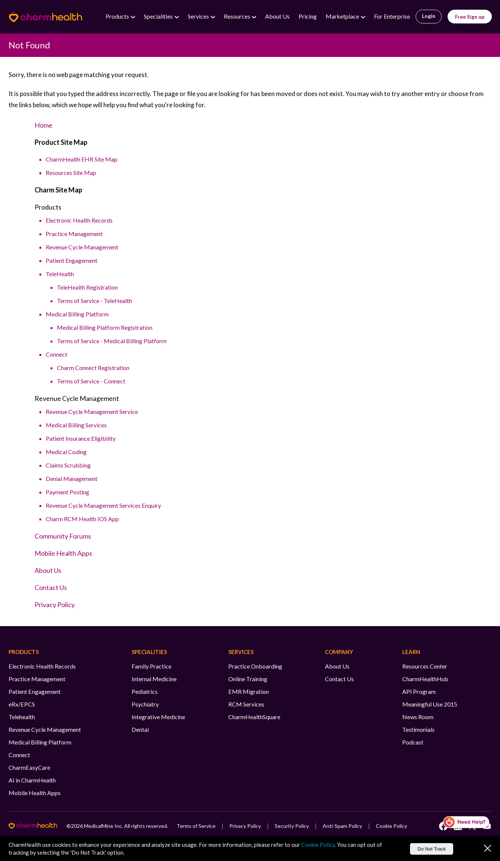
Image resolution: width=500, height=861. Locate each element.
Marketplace (343, 16)
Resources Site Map (71, 172)
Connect (56, 354)
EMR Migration (248, 691)
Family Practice (151, 666)
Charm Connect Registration (93, 367)
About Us (277, 16)
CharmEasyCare (29, 767)
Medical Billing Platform (77, 314)
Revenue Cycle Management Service (92, 411)
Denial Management (71, 478)
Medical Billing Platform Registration (104, 327)
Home (43, 125)
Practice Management (74, 233)
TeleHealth (60, 273)
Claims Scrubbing (68, 465)
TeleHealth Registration (87, 287)
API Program (419, 691)
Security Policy (292, 826)
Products (118, 16)
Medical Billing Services (76, 424)
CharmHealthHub (425, 678)
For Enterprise (392, 16)
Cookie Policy (391, 826)
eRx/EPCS (22, 704)
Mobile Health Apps (63, 553)
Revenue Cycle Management (82, 247)
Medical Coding (66, 451)
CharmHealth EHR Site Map (81, 159)
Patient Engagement (71, 260)
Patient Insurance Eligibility (81, 438)
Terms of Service (196, 826)
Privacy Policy (55, 604)
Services (199, 16)
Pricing (308, 16)
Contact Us (51, 587)
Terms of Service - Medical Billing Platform (112, 340)
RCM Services (246, 704)
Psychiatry (145, 704)
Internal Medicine (154, 678)
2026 (77, 826)
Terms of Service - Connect (91, 381)
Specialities (159, 16)
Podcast (412, 742)
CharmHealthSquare (254, 716)
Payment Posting (67, 491)
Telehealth (22, 716)
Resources (237, 16)
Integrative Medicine (158, 716)
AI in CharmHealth (32, 780)
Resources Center (424, 666)
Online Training (247, 678)
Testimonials (418, 729)
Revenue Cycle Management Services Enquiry (103, 505)
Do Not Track (431, 849)
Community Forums (63, 536)
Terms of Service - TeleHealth (94, 300)
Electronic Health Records (79, 220)
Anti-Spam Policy (342, 826)
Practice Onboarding (255, 666)
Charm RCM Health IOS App (82, 518)
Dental (140, 729)
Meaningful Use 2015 (429, 704)
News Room (417, 716)
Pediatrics (145, 691)
